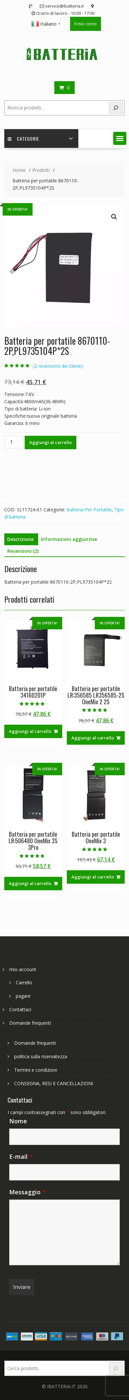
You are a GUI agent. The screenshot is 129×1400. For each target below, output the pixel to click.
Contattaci (20, 1009)
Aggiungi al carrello (50, 442)
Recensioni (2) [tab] (23, 551)
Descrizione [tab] (20, 539)
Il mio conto (85, 24)
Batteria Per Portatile (89, 509)
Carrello (24, 982)
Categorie (23, 138)
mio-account (22, 969)
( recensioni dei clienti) (58, 366)
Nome (18, 1121)
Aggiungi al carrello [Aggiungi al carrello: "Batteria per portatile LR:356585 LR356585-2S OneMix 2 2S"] (92, 738)
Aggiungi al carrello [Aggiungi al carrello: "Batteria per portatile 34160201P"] (30, 731)
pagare (23, 996)
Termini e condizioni (35, 1070)
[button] (119, 138)
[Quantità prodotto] (13, 442)
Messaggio (27, 1192)
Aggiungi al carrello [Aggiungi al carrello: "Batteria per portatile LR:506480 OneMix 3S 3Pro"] (30, 883)
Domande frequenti (30, 1023)
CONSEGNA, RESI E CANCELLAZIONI (53, 1083)
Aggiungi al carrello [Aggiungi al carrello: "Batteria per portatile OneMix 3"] (92, 877)
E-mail (21, 1156)
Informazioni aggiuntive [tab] (69, 539)
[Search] (116, 108)
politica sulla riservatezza (40, 1056)
